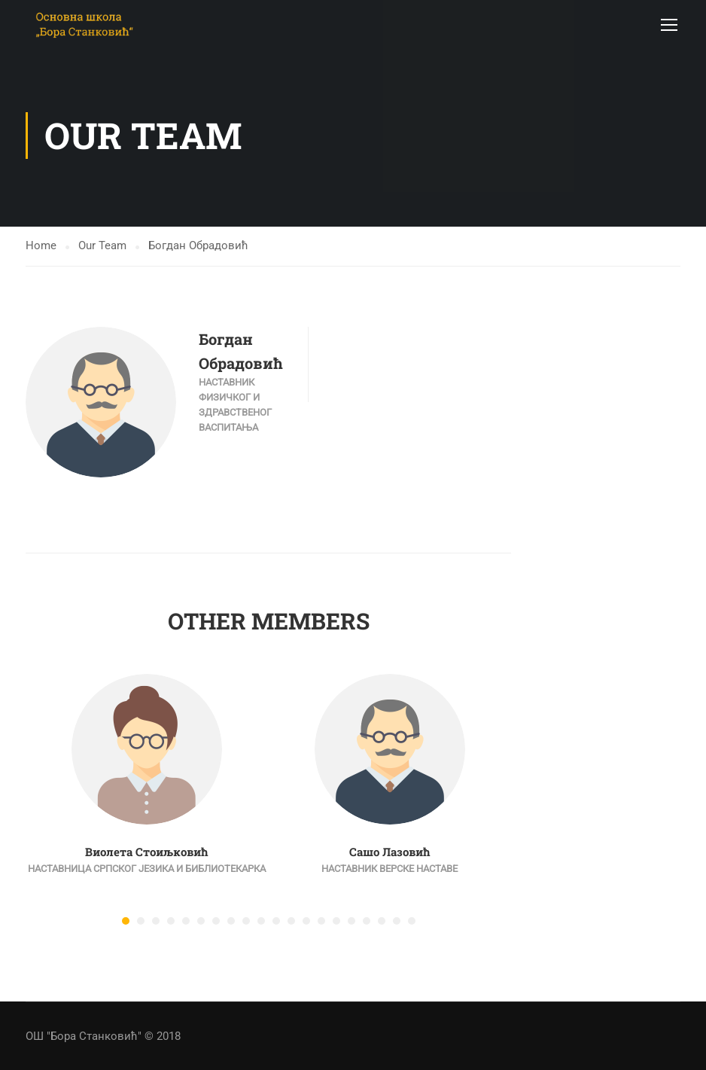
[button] (125, 924)
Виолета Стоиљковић (146, 855)
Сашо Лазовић (390, 855)
